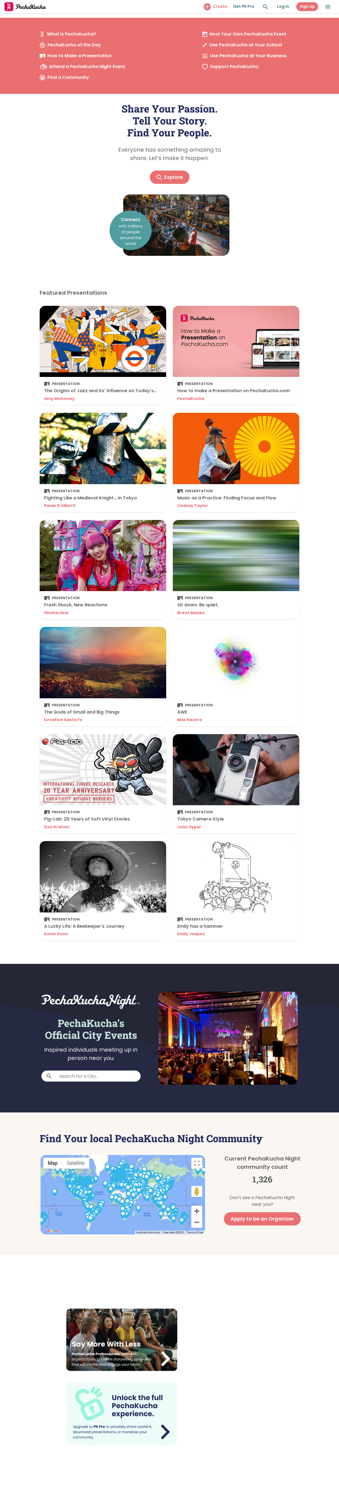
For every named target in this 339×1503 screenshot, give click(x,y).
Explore (169, 177)
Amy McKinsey (59, 398)
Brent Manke (191, 613)
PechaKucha (190, 398)
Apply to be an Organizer (262, 1218)
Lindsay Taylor (192, 505)
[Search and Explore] (265, 7)
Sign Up (307, 6)
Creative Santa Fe (63, 719)
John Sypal (189, 827)
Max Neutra (189, 719)
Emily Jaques (191, 934)
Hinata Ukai (56, 613)
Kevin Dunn (56, 934)
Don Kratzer (57, 827)
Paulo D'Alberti (59, 505)
